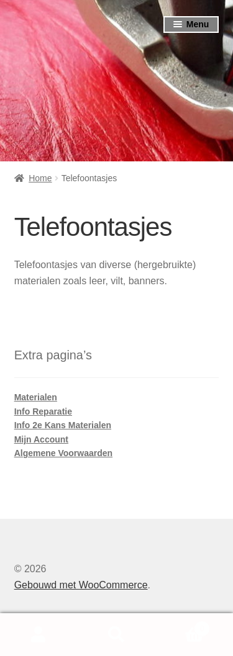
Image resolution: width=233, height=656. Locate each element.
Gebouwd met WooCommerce (81, 585)
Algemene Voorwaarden (63, 453)
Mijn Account (41, 439)
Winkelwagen (182, 626)
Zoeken (116, 635)
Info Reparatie (43, 411)
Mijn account (39, 635)
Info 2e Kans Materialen (62, 425)
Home (40, 178)
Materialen (35, 397)
